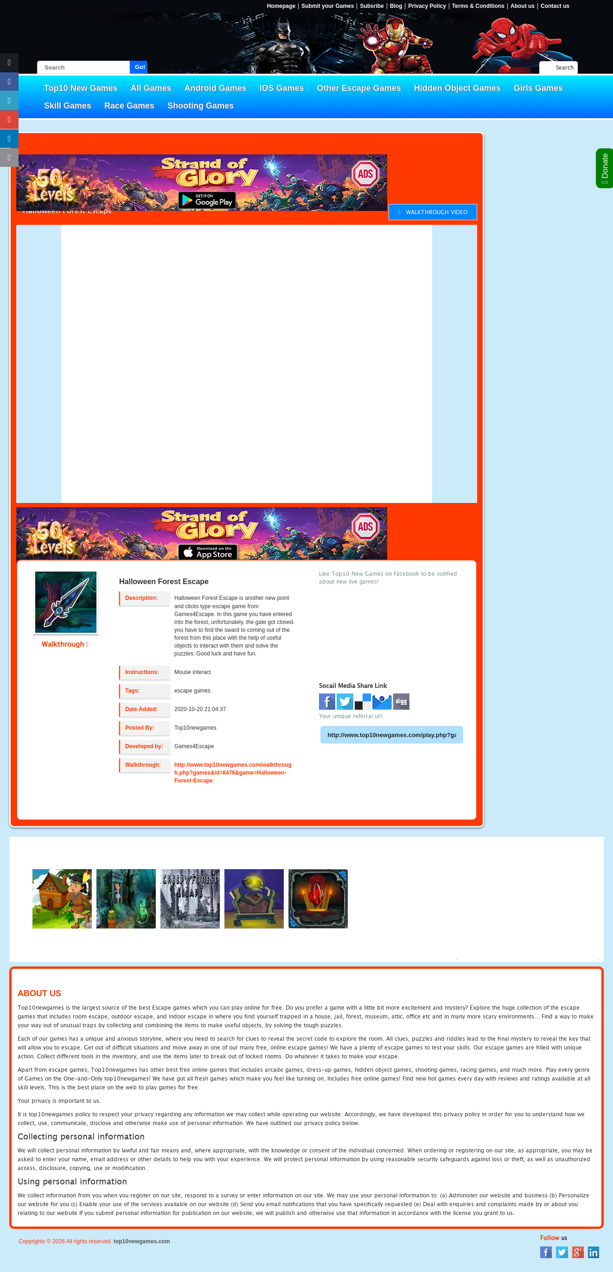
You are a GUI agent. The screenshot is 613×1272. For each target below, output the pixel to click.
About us (523, 6)
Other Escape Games (359, 88)
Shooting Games (200, 105)
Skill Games (67, 105)
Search (565, 67)
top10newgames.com (142, 1241)
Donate (605, 168)
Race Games (129, 105)
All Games (151, 88)
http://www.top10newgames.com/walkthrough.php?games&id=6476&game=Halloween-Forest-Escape (233, 773)
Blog (396, 6)
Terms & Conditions (478, 6)
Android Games (216, 88)
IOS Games (282, 88)
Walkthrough (65, 644)
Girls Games (538, 88)
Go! (140, 67)
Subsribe (371, 6)
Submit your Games (327, 6)
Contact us (555, 6)
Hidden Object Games (457, 88)
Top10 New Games (81, 88)
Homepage (281, 6)
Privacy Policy (427, 6)
